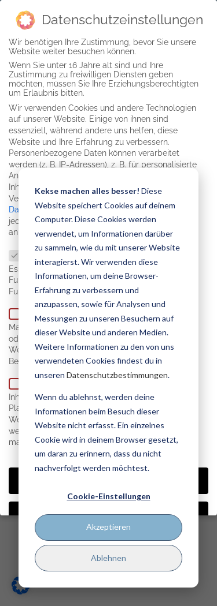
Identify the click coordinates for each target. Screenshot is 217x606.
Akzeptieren (108, 527)
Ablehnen (108, 558)
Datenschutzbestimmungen (117, 375)
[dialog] (108, 378)
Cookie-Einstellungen (108, 496)
